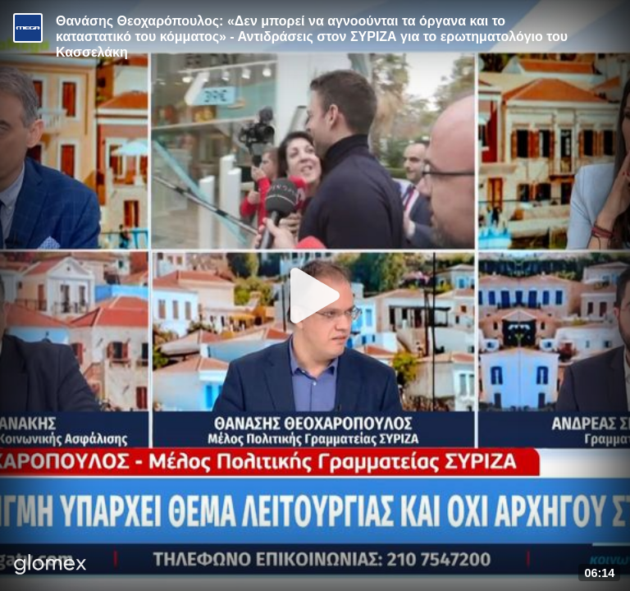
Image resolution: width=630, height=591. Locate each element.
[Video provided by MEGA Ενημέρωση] (28, 28)
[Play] (315, 295)
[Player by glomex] (50, 566)
